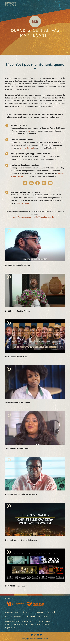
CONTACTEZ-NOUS (44, 612)
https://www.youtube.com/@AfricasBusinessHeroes (35, 217)
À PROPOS (27, 612)
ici (29, 131)
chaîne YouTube (22, 203)
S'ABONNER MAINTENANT (36, 616)
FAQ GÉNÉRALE (10, 628)
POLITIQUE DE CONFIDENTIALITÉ (41, 624)
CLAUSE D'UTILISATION (42, 621)
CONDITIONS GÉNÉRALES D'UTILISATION (18, 621)
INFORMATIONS (12, 612)
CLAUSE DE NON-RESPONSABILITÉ (16, 624)
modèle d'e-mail (27, 148)
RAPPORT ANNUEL (13, 616)
